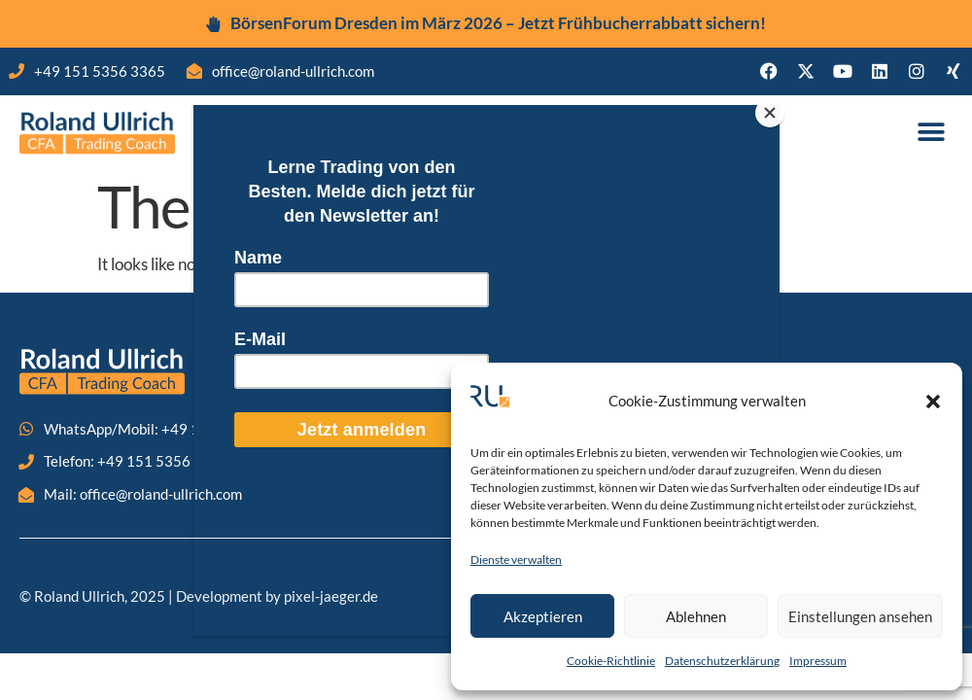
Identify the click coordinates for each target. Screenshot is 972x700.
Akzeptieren (542, 616)
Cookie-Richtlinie (611, 660)
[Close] (774, 109)
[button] (933, 401)
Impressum (818, 660)
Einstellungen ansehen (860, 616)
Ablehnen (696, 616)
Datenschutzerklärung (722, 660)
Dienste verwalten (516, 559)
